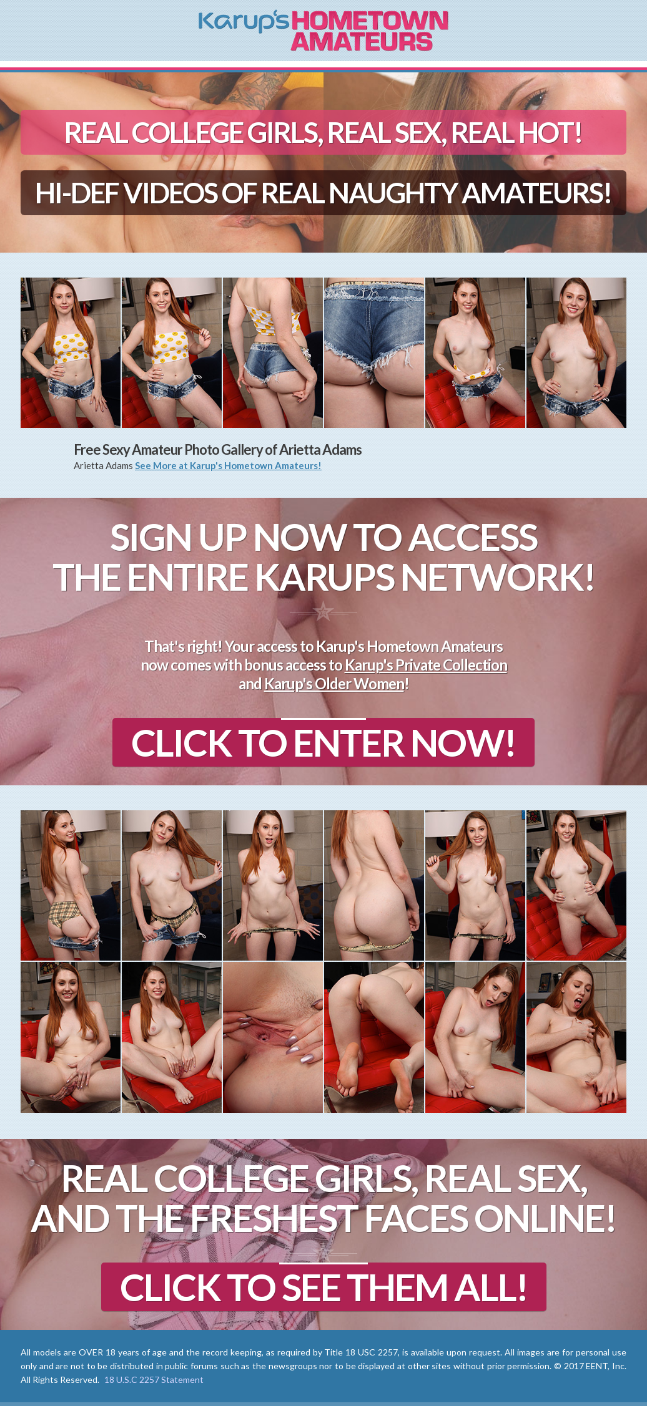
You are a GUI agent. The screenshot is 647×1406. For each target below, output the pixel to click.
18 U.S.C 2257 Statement (154, 1379)
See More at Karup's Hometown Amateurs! (228, 465)
